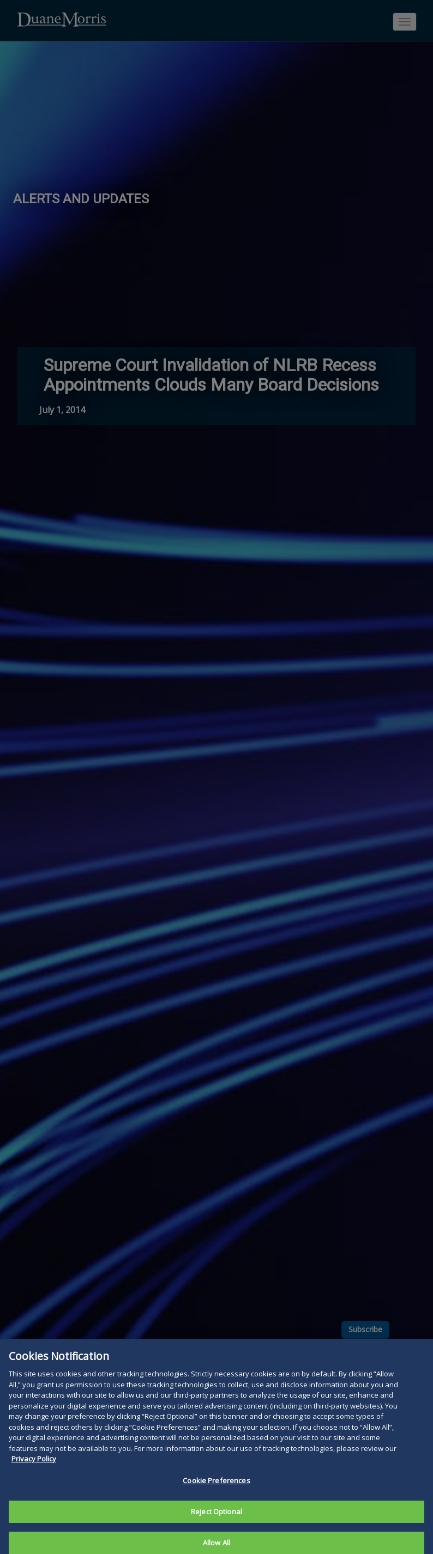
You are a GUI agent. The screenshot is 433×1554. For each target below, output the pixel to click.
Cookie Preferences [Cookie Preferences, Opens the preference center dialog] (216, 1487)
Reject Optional (216, 1518)
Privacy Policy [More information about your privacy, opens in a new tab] (33, 1466)
